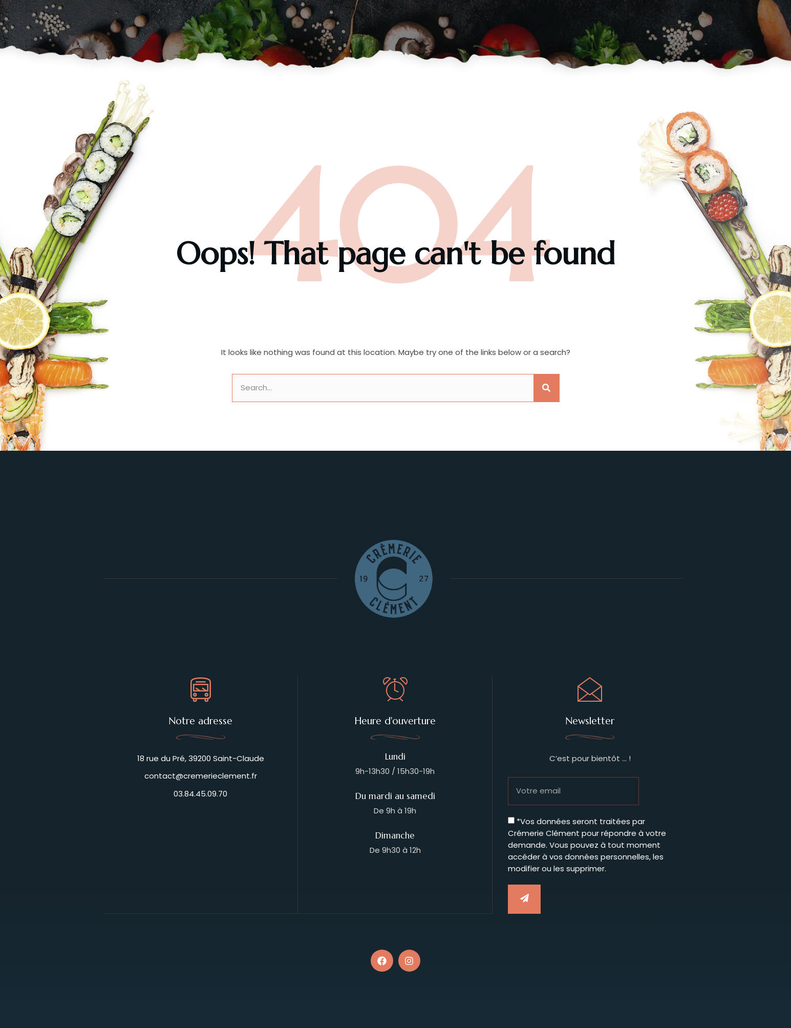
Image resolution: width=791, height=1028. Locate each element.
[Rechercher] (546, 388)
